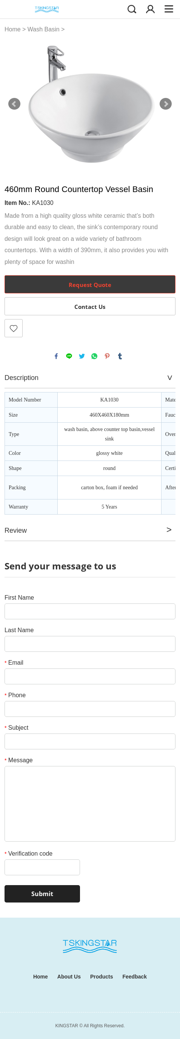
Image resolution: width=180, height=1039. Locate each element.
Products (101, 977)
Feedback (135, 977)
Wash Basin (44, 29)
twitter (82, 356)
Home (13, 29)
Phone (15, 695)
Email (14, 662)
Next (166, 104)
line (69, 356)
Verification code (28, 853)
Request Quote (90, 284)
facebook (56, 356)
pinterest (107, 356)
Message (19, 760)
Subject (16, 727)
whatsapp (94, 356)
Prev (14, 104)
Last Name (19, 630)
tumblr (120, 356)
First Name (19, 597)
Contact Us (89, 306)
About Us (69, 977)
